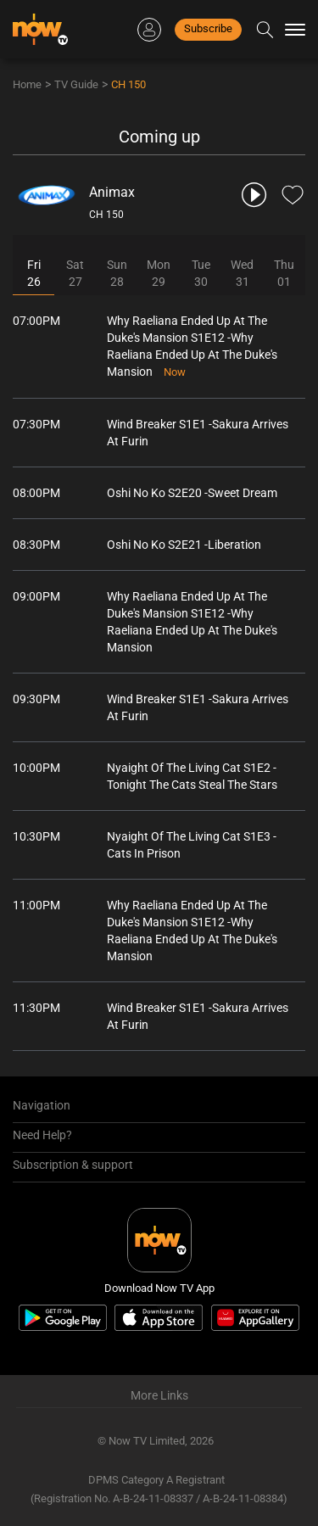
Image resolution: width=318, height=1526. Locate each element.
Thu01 (284, 273)
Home (27, 84)
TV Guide (76, 84)
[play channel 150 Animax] (255, 195)
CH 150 (128, 84)
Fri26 (34, 273)
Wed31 (242, 273)
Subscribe (208, 28)
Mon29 (158, 273)
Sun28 (117, 273)
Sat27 (75, 273)
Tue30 (201, 273)
